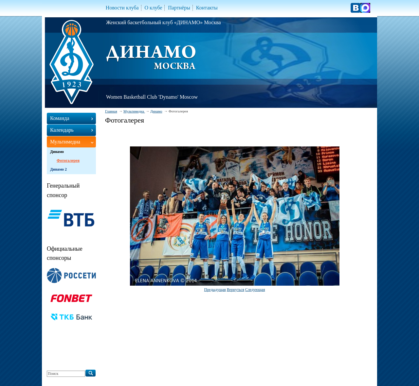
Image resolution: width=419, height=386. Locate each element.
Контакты (207, 7)
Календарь (62, 130)
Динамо (156, 111)
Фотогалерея (68, 160)
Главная (111, 111)
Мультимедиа (134, 111)
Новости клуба (122, 7)
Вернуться (235, 289)
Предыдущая (215, 289)
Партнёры (179, 7)
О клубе (153, 7)
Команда (59, 118)
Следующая (255, 289)
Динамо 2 (58, 169)
